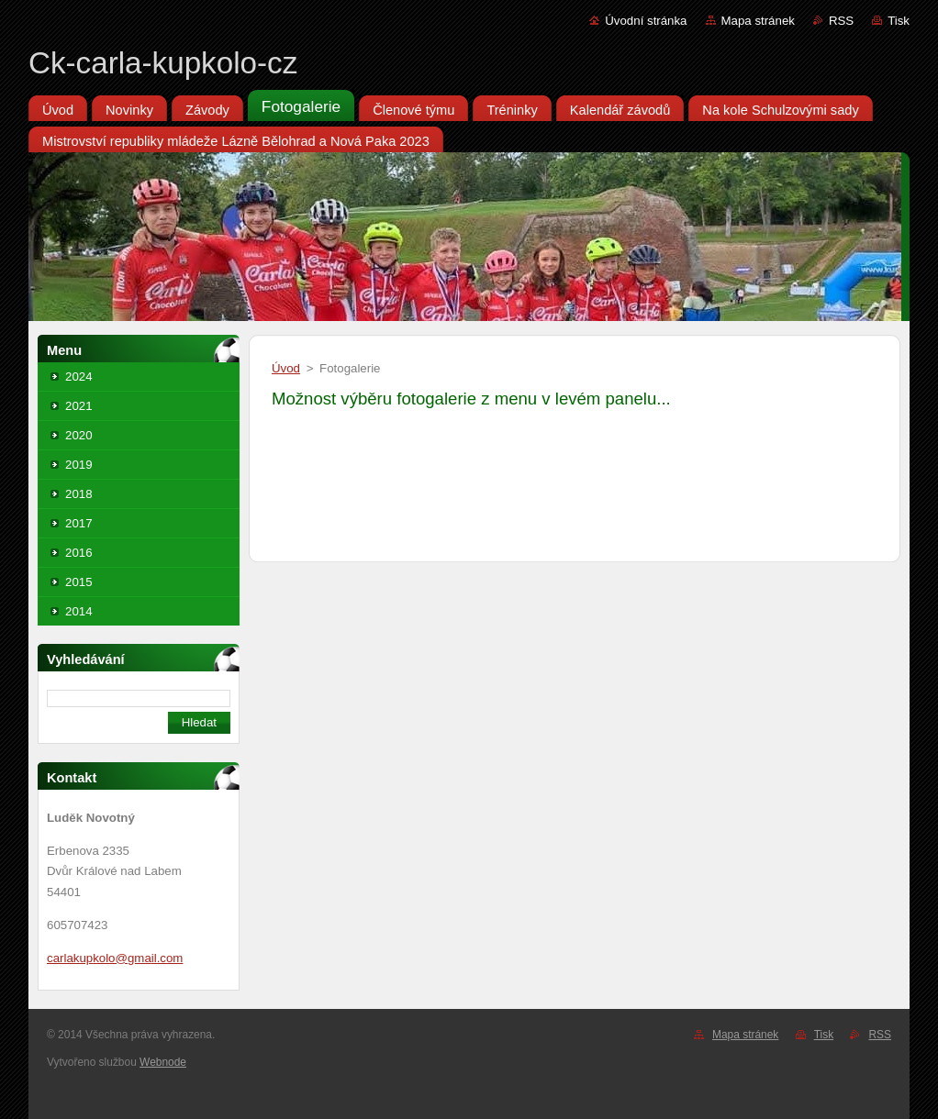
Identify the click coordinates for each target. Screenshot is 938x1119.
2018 (79, 494)
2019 (79, 464)
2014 (79, 611)
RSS (841, 21)
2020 (79, 435)
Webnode (163, 1062)
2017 (79, 523)
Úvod (286, 368)
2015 (79, 582)
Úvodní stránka (646, 21)
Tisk (899, 21)
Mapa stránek (758, 21)
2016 (79, 553)
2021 (79, 406)
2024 (79, 376)
